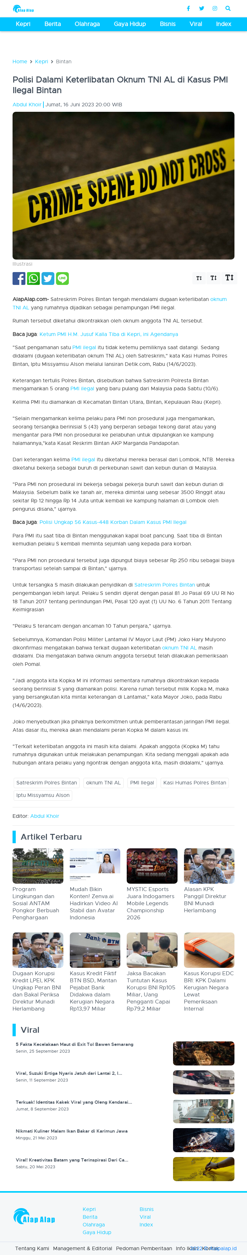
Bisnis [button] (168, 24)
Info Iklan (187, 1248)
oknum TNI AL (179, 648)
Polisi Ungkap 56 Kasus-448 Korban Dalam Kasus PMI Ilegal (113, 522)
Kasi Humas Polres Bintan (194, 783)
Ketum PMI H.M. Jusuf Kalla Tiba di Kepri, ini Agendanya (109, 334)
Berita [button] (52, 24)
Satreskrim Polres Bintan (165, 585)
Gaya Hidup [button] (130, 24)
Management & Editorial (82, 1248)
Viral (145, 1217)
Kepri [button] (23, 24)
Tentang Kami (32, 1248)
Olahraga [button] (87, 24)
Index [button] (223, 24)
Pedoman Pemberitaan (144, 1248)
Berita (90, 1217)
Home (20, 61)
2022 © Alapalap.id (213, 1248)
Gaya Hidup (97, 1232)
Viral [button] (195, 24)
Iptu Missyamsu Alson (42, 795)
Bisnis (147, 1209)
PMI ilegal (84, 347)
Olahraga (94, 1225)
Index (146, 1225)
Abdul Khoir (44, 816)
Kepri (41, 61)
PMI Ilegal (142, 783)
